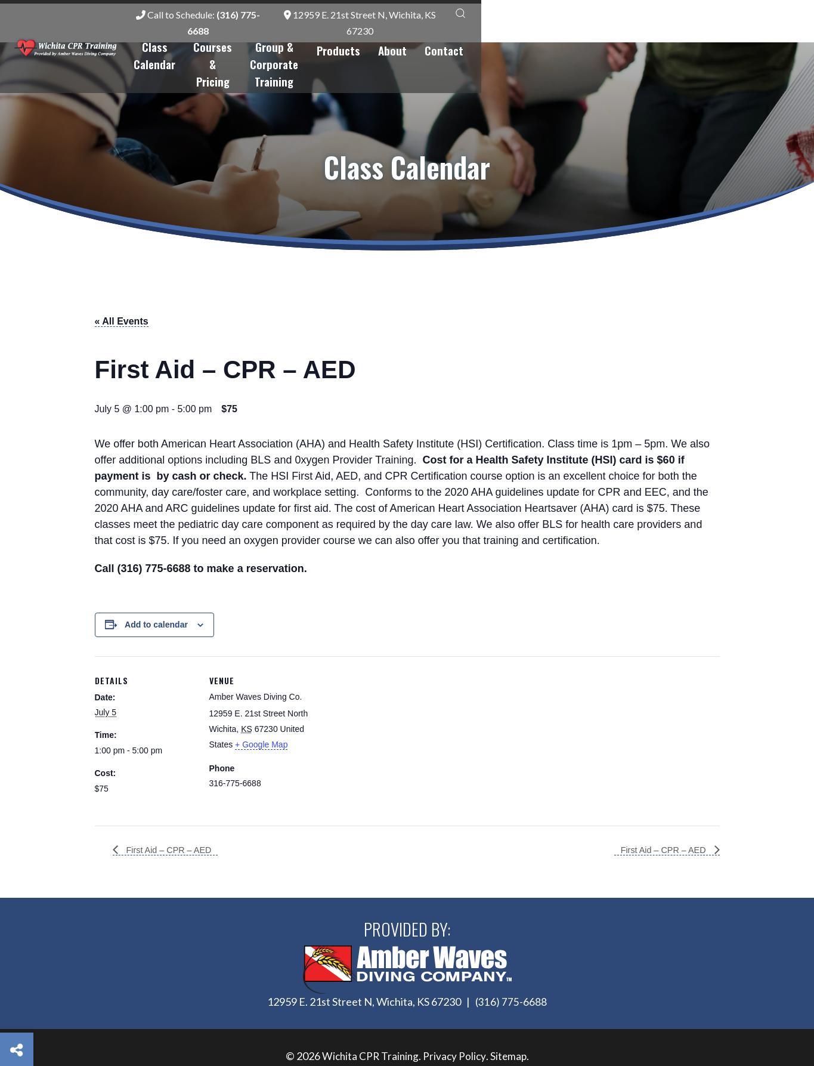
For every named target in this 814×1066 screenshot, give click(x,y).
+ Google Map (261, 701)
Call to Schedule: (470, 15)
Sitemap (510, 1014)
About (685, 35)
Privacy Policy (455, 1014)
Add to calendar (156, 581)
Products (631, 35)
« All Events (121, 279)
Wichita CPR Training (369, 1014)
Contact (736, 35)
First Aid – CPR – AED (173, 807)
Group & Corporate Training (526, 35)
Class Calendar (305, 35)
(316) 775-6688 (511, 959)
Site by (407, 1041)
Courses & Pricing (400, 35)
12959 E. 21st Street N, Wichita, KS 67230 (645, 15)
